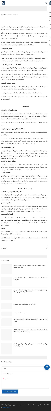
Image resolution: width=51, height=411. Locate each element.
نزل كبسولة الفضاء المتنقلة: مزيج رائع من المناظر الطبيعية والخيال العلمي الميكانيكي (31, 345)
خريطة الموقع (6, 407)
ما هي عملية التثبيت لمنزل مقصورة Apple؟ (25, 304)
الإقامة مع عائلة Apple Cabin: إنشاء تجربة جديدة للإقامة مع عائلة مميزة (30, 320)
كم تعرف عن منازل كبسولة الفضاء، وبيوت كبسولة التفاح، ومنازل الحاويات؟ (30, 278)
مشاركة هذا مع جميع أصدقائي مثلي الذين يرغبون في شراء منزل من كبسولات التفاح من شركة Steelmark (31, 291)
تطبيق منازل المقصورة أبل (20, 312)
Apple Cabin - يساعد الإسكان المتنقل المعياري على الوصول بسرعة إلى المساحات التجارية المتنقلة (31, 330)
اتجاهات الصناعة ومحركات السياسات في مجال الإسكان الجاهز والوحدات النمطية (30, 266)
